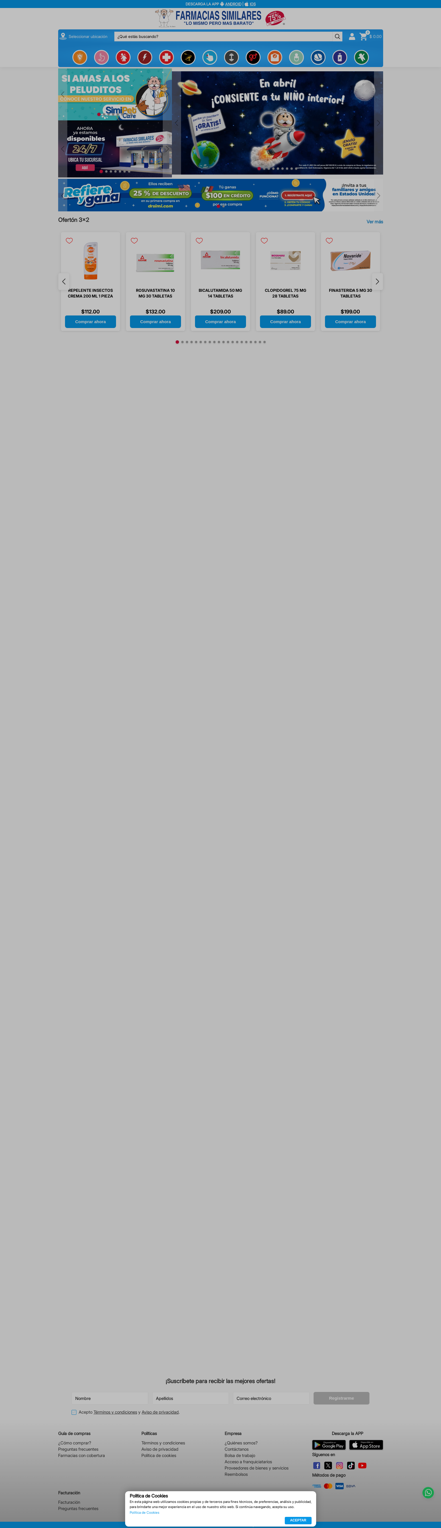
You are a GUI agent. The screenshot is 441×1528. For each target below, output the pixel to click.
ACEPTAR (298, 1520)
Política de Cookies (144, 1513)
